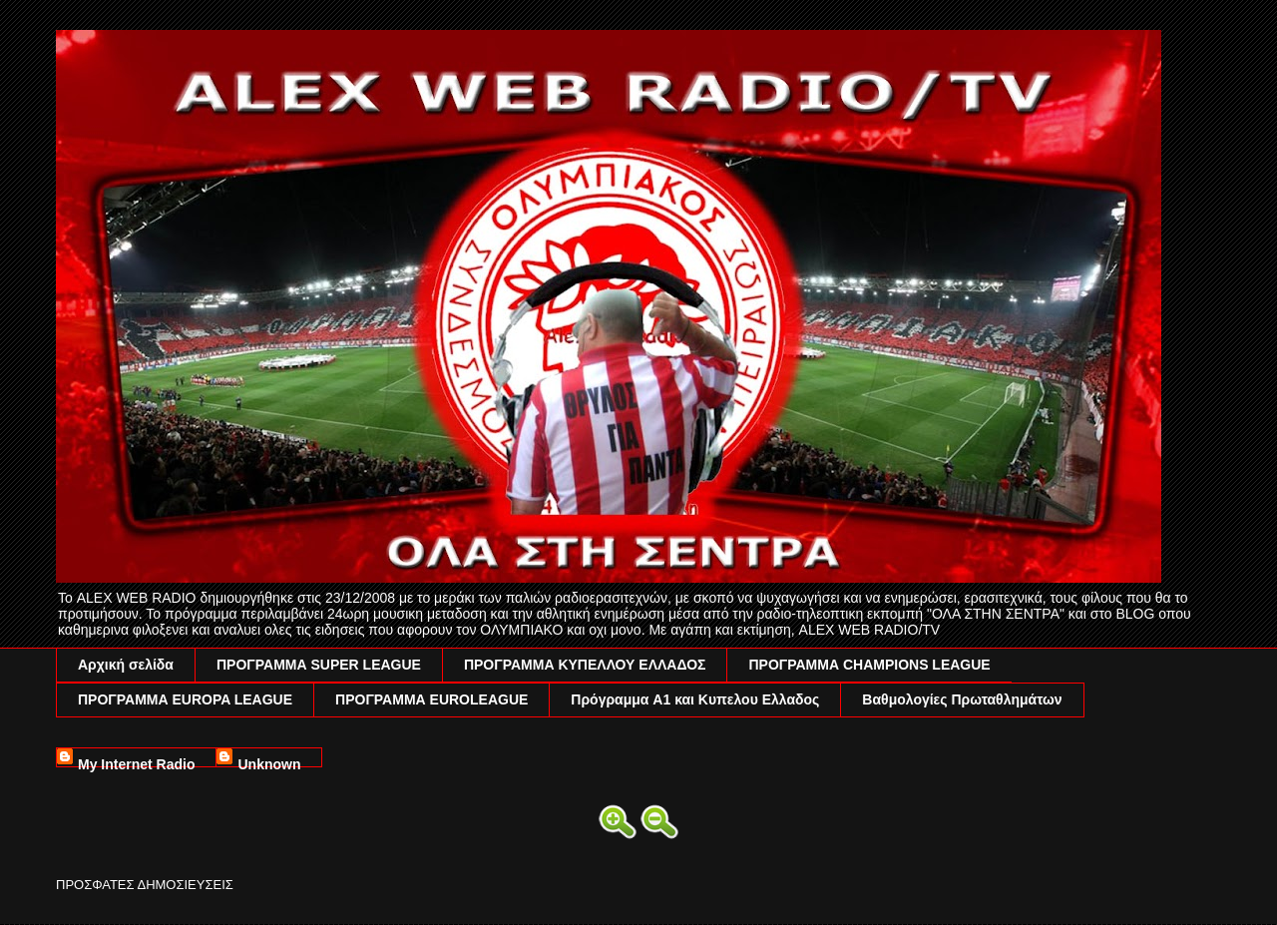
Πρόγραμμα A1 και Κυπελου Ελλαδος (695, 699)
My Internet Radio (136, 761)
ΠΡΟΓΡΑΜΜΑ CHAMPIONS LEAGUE (869, 665)
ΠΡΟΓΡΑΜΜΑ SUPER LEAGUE (318, 665)
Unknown (268, 761)
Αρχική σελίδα (126, 665)
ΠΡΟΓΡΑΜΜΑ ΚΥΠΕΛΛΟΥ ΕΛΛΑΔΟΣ (585, 665)
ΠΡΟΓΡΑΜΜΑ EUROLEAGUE (431, 699)
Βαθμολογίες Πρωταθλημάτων (962, 699)
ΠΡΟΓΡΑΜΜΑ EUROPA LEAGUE (185, 699)
